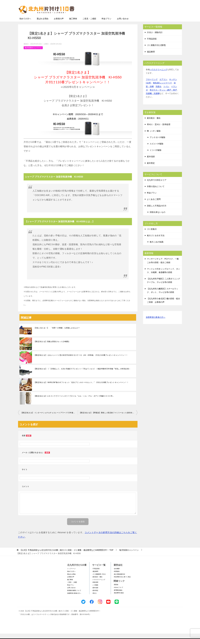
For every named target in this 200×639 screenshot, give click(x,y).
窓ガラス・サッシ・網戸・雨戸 (163, 95)
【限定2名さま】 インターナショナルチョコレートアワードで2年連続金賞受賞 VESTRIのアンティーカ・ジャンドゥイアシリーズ (49, 418)
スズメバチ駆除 (156, 149)
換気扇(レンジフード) (162, 88)
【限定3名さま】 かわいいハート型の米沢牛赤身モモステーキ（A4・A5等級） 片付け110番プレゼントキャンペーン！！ (81, 361)
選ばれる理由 (42, 24)
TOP (66, 555)
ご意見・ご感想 (89, 24)
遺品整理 (151, 57)
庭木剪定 (151, 168)
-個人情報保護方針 (119, 579)
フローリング (152, 85)
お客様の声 (59, 24)
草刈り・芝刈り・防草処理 (158, 130)
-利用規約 (117, 577)
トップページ (71, 574)
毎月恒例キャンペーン (33, 53)
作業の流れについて (155, 192)
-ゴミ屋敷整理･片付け (99, 579)
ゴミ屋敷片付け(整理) (156, 50)
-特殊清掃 (95, 587)
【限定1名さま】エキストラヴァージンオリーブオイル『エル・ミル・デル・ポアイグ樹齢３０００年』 (74, 401)
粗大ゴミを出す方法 (155, 241)
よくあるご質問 (154, 205)
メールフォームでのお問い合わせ (156, 16)
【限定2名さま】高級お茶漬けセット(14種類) (51, 347)
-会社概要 (117, 574)
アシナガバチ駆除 (157, 143)
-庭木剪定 (95, 596)
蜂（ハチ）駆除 (154, 136)
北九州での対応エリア (156, 185)
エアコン (163, 85)
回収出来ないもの (157, 217)
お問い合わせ (123, 24)
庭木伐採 (151, 162)
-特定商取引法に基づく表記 (122, 582)
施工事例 (73, 24)
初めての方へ (25, 24)
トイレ (166, 92)
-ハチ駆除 (95, 590)
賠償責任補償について (74, 596)
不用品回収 (152, 44)
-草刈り (94, 598)
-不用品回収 (96, 574)
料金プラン (106, 24)
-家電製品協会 (118, 595)
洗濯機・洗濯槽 (152, 99)
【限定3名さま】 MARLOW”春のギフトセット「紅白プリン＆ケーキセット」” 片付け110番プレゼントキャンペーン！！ (81, 388)
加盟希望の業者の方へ (155, 323)
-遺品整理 (95, 577)
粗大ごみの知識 (156, 247)
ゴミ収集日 (152, 234)
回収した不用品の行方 (156, 211)
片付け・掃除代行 (154, 38)
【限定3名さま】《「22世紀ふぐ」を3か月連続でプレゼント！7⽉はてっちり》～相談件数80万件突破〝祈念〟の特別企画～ (82, 374)
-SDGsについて (118, 593)
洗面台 (158, 92)
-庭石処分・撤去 (97, 582)
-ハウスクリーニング (98, 585)
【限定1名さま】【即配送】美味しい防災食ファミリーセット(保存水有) (107, 418)
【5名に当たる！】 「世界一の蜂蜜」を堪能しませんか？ (57, 333)
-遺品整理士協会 (119, 598)
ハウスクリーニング (158, 75)
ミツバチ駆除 (155, 155)
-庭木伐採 (95, 593)
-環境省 (116, 590)
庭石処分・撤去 (154, 123)
